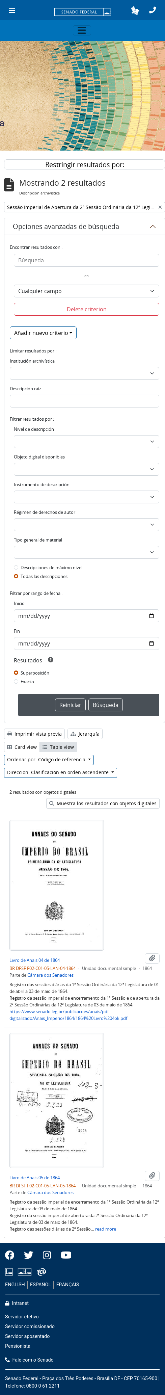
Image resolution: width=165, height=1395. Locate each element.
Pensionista (17, 1346)
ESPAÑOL (40, 1285)
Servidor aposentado (27, 1336)
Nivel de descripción (34, 429)
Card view (22, 747)
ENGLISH (15, 1285)
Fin (17, 631)
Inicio (19, 603)
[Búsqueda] (86, 260)
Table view (58, 747)
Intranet (17, 1303)
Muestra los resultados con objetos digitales (103, 803)
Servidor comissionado (30, 1327)
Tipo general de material (38, 540)
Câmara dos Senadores (50, 975)
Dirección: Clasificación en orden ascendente (58, 772)
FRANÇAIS (67, 1285)
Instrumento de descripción (42, 484)
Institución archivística (32, 361)
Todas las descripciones (44, 576)
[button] (135, 10)
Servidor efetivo (22, 1317)
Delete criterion (87, 309)
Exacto (27, 682)
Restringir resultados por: (84, 164)
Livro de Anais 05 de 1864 (34, 1178)
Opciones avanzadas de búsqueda (66, 226)
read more (105, 1229)
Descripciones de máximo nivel (51, 567)
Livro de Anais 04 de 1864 (34, 960)
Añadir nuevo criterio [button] (41, 333)
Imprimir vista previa (34, 734)
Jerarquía (85, 734)
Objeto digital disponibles (39, 457)
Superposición (35, 673)
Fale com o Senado (29, 1360)
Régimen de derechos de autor (44, 512)
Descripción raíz (25, 389)
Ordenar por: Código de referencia (47, 759)
